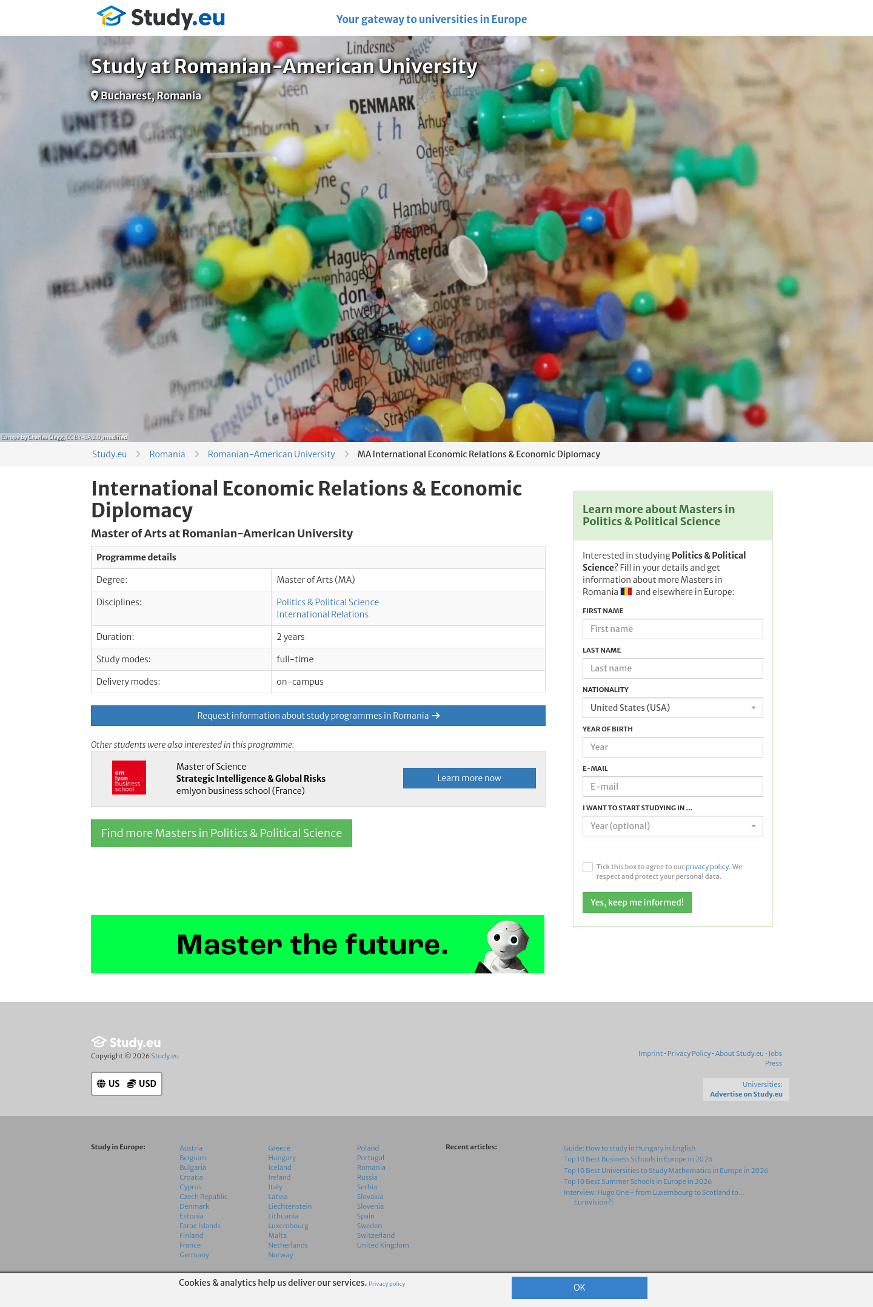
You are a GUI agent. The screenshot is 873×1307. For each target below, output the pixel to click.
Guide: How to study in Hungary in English (630, 1148)
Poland (368, 1148)
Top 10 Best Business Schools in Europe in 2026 (638, 1159)
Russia (367, 1177)
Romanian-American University (271, 454)
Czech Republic (203, 1196)
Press (773, 1063)
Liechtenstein (290, 1206)
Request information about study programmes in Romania (318, 715)
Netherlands (289, 1245)
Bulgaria (192, 1167)
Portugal (370, 1158)
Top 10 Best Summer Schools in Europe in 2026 (638, 1181)
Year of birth (608, 729)
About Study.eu (739, 1053)
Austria (190, 1148)
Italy (276, 1187)
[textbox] (669, 826)
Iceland (280, 1167)
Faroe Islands (200, 1225)
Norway (281, 1255)
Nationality (606, 689)
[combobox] (673, 707)
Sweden (369, 1225)
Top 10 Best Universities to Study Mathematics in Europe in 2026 (666, 1170)
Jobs (775, 1053)
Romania (167, 454)
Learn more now (469, 778)
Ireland (280, 1177)
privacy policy (707, 866)
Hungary (282, 1158)
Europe (10, 437)
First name (603, 610)
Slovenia (370, 1206)
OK (580, 1287)
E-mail (595, 768)
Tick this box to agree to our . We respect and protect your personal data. (669, 871)
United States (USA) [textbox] (630, 707)
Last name (602, 650)
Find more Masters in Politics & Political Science (221, 833)
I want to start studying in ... (637, 808)
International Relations (322, 614)
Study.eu (109, 454)
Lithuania (284, 1216)
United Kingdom (383, 1245)
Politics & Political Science (327, 602)
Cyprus (190, 1187)
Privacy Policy (689, 1053)
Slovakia (370, 1196)
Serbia (367, 1187)
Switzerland (376, 1235)
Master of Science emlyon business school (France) (251, 778)
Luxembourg (289, 1225)
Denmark (194, 1206)
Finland (191, 1235)
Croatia (190, 1177)
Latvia (278, 1196)
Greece (279, 1148)
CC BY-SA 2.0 (83, 437)
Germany (194, 1255)
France (190, 1245)
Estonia (191, 1216)
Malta (278, 1235)
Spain (366, 1216)
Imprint (650, 1053)
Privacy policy (387, 1284)
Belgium (192, 1158)
